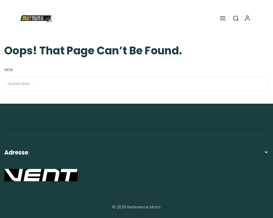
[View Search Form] (236, 19)
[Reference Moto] (36, 18)
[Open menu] (222, 18)
